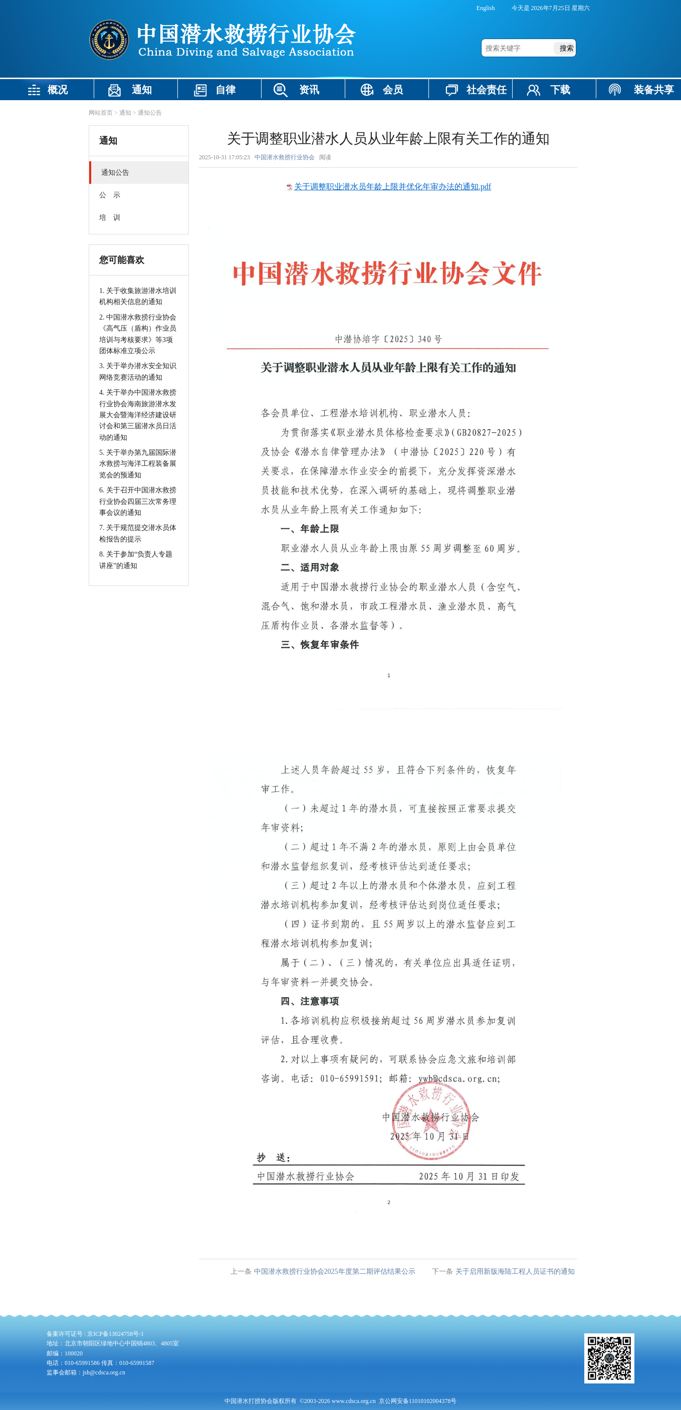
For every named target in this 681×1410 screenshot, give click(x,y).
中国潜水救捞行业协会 (285, 157)
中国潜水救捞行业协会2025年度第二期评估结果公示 (334, 1271)
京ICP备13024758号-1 (115, 1333)
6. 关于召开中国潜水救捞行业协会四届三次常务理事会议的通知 (137, 501)
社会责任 (487, 89)
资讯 (309, 89)
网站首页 (101, 112)
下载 (560, 89)
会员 (393, 89)
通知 (142, 89)
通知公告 (150, 112)
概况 (58, 89)
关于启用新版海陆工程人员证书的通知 (515, 1271)
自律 (225, 89)
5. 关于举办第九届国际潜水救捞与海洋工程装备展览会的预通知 (137, 464)
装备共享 (654, 89)
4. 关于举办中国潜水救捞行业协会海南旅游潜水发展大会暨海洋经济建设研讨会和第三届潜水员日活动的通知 (137, 415)
